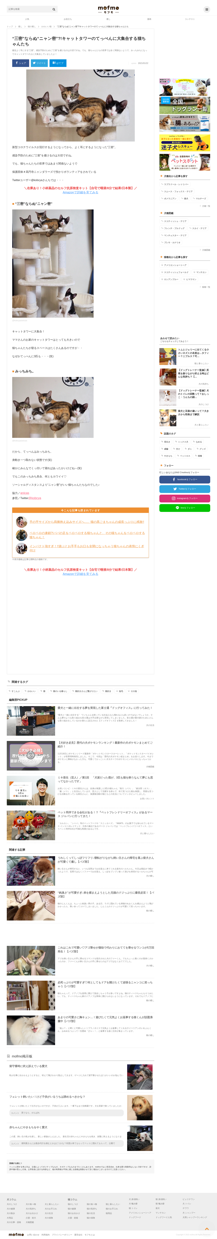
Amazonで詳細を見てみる (80, 192)
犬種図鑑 (205, 250)
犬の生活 (49, 1213)
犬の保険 (49, 1218)
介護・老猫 (73, 1218)
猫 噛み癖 (160, 1203)
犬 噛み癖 (133, 1203)
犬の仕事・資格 (14, 1222)
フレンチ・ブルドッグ (172, 228)
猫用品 (109, 1213)
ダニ (188, 449)
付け (176, 449)
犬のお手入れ (51, 1209)
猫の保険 (91, 1218)
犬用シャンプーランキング (195, 1217)
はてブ (58, 63)
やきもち (166, 455)
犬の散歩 (11, 1213)
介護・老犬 (31, 1218)
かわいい (30, 691)
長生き (165, 441)
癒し (108, 19)
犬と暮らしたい (52, 1204)
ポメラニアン (168, 198)
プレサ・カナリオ (170, 242)
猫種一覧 (205, 287)
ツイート (39, 63)
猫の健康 (72, 1209)
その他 (132, 691)
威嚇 (164, 449)
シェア (20, 63)
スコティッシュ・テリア (173, 221)
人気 (27, 19)
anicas (24, 493)
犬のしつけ (12, 1204)
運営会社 (78, 1235)
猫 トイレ (133, 1208)
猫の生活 (91, 1213)
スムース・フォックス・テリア (177, 191)
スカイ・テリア (197, 228)
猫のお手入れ (112, 1209)
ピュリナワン (189, 1199)
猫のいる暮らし (58, 691)
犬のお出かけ (32, 1213)
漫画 (149, 19)
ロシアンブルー (169, 279)
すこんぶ (14, 691)
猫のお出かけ (74, 1213)
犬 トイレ (187, 1203)
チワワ (186, 1208)
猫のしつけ (73, 1204)
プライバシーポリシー (62, 1235)
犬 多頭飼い (134, 1199)
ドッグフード (135, 1217)
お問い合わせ (33, 1235)
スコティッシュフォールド (175, 272)
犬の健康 (11, 1209)
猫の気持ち (92, 1209)
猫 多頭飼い (161, 1199)
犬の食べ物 (31, 1204)
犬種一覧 (205, 206)
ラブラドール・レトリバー (175, 184)
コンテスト (190, 19)
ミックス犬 (181, 441)
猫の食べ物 (92, 1204)
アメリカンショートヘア (173, 265)
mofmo (108, 9)
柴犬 (184, 198)
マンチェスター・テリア (173, 235)
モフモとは (90, 1235)
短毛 (119, 691)
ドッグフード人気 (164, 1217)
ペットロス (183, 455)
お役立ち (68, 19)
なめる (197, 441)
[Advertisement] (80, 625)
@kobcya (34, 498)
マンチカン (199, 272)
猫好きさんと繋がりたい (84, 691)
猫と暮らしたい (113, 1204)
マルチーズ (199, 198)
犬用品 (10, 1218)
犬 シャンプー (189, 1213)
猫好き (106, 691)
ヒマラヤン (189, 279)
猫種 (198, 455)
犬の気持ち (31, 1209)
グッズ (201, 449)
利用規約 (46, 1235)
